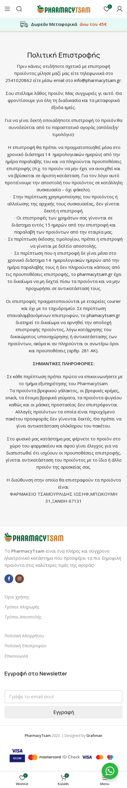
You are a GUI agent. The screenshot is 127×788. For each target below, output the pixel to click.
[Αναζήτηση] (19, 9)
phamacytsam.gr (103, 315)
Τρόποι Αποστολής (22, 617)
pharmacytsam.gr (95, 274)
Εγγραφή (63, 712)
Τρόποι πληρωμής (21, 607)
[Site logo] (63, 8)
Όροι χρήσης (16, 597)
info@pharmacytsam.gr (97, 80)
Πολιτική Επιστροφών (25, 645)
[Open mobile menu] (7, 9)
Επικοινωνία (16, 656)
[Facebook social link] (8, 578)
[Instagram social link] (19, 578)
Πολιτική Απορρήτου (24, 635)
